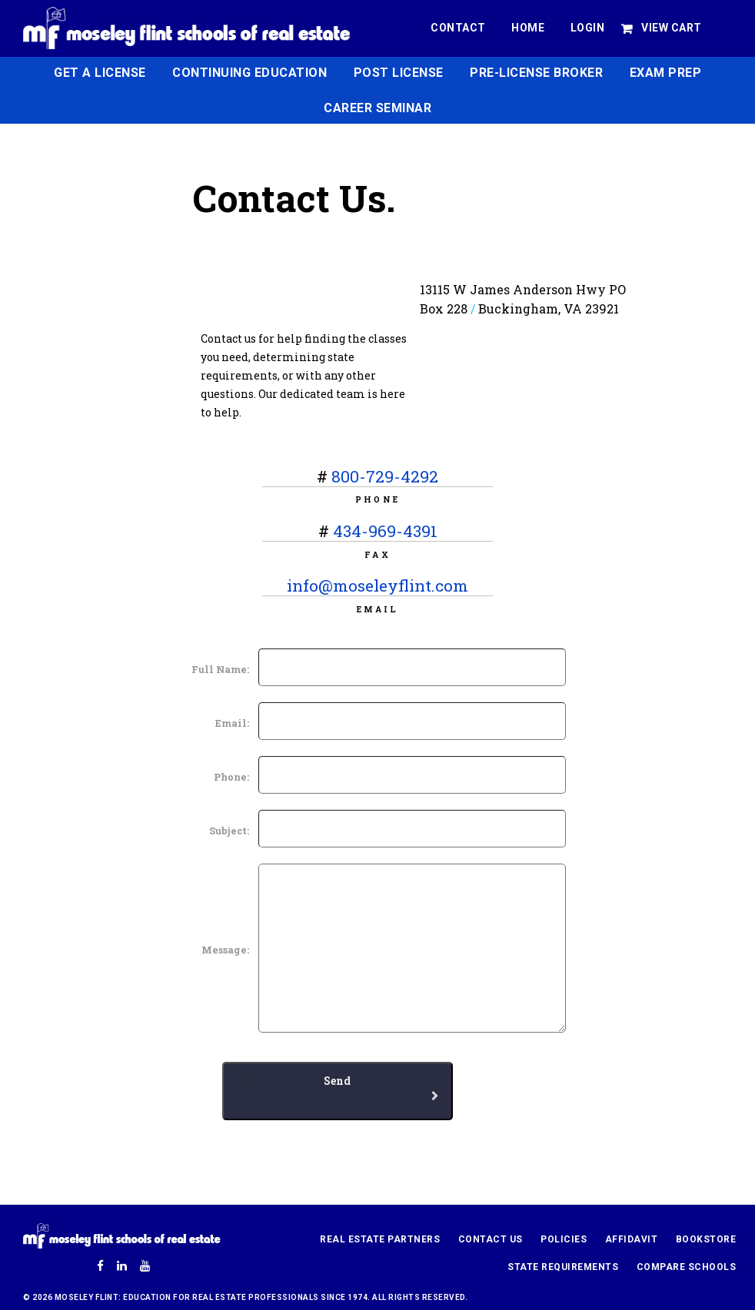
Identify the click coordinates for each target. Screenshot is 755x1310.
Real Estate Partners (380, 1239)
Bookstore (706, 1239)
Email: (232, 723)
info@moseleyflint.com (377, 585)
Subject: (229, 830)
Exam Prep (666, 72)
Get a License (100, 72)
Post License (399, 72)
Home (527, 28)
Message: (225, 950)
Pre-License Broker (536, 72)
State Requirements (562, 1267)
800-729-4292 (384, 476)
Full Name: (220, 669)
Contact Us (490, 1239)
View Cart (671, 28)
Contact (458, 28)
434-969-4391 (385, 531)
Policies (563, 1239)
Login (587, 28)
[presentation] (144, 1150)
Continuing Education (249, 72)
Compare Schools (687, 1267)
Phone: (231, 777)
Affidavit (631, 1239)
